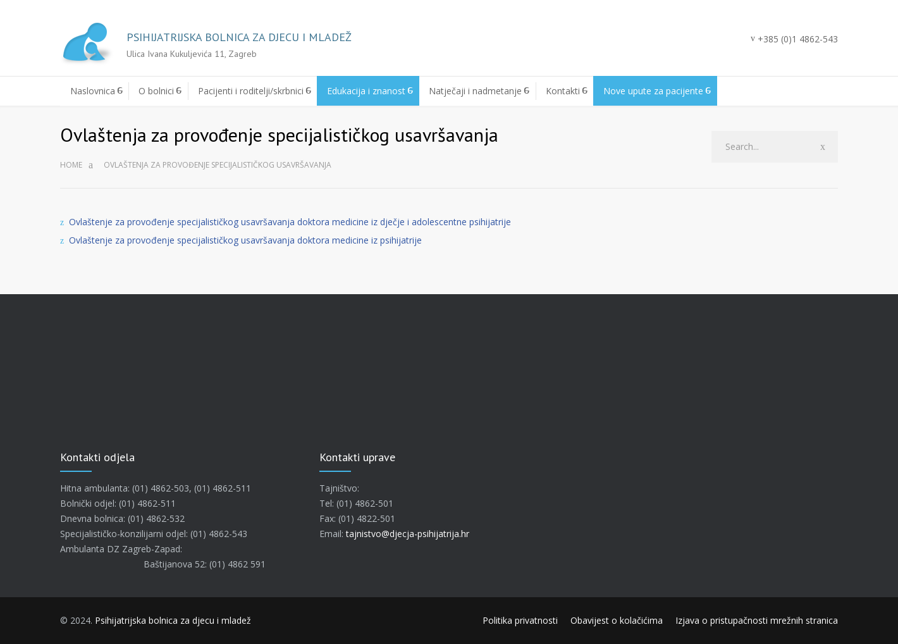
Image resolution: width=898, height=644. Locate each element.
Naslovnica (92, 91)
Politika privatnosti (520, 620)
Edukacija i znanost (366, 91)
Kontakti (563, 91)
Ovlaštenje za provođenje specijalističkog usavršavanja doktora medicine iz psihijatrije (245, 240)
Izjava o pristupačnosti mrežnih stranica (756, 620)
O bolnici (156, 91)
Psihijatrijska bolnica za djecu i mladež (173, 620)
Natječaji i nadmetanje (475, 91)
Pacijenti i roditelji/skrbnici (251, 91)
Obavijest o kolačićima (616, 620)
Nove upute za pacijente (653, 91)
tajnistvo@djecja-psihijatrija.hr (407, 534)
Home (71, 164)
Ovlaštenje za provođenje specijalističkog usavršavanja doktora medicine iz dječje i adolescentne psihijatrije (290, 222)
